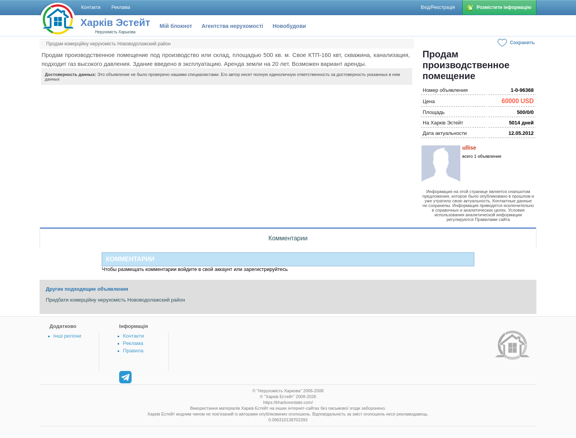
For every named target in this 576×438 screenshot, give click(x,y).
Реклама (133, 343)
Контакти (133, 336)
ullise (469, 148)
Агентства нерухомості (232, 26)
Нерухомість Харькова (115, 32)
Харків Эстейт (115, 22)
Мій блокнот (176, 26)
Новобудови (289, 26)
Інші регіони (67, 336)
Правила (133, 351)
